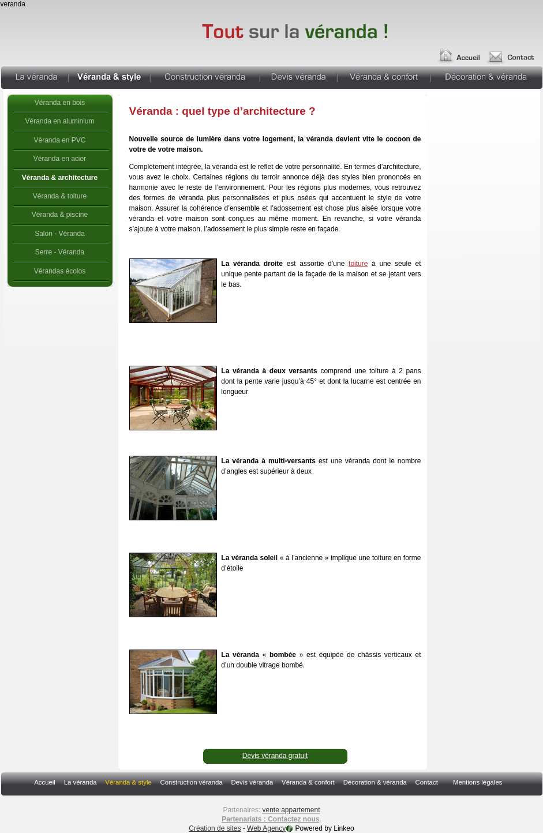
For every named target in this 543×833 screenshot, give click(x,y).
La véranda (34, 76)
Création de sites (215, 828)
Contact (426, 782)
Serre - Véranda (59, 252)
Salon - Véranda (60, 234)
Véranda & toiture (60, 196)
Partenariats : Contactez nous (270, 819)
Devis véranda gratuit (275, 756)
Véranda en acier (59, 159)
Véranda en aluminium (59, 121)
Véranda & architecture (60, 178)
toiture (358, 264)
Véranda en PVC (59, 140)
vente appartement (291, 810)
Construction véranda (205, 76)
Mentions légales (477, 782)
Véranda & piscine (60, 215)
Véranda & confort (383, 76)
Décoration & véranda (486, 76)
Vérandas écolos (59, 271)
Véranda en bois (60, 103)
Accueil (457, 50)
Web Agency (266, 828)
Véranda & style (109, 76)
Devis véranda (298, 76)
